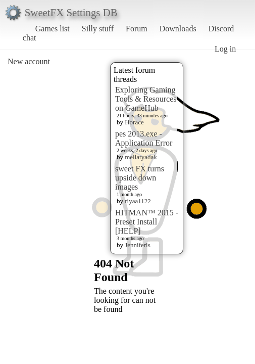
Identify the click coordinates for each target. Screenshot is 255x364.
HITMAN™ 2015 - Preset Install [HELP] (146, 221)
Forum (136, 28)
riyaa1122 (138, 201)
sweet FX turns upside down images (139, 177)
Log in (225, 48)
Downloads (178, 28)
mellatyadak (141, 157)
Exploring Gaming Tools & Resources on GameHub (146, 98)
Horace (134, 122)
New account (29, 61)
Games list (52, 28)
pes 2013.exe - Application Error (143, 138)
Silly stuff (98, 28)
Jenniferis (137, 245)
